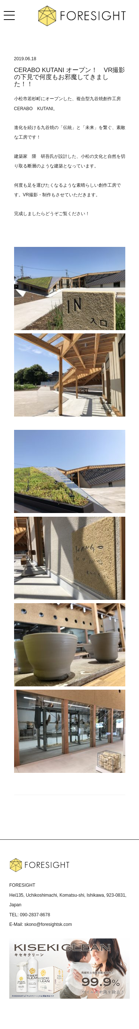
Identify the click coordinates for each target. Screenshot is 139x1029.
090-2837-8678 (35, 914)
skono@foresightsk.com (48, 924)
